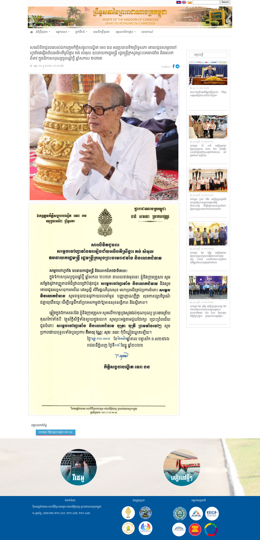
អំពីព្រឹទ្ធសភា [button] (42, 32)
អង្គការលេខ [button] (62, 32)
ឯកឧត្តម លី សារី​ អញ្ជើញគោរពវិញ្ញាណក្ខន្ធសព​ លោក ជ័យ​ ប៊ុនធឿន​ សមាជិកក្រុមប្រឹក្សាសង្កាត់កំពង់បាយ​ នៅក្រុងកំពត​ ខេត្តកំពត (208, 150)
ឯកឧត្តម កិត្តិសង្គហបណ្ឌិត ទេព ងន (55, 432)
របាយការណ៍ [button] (147, 32)
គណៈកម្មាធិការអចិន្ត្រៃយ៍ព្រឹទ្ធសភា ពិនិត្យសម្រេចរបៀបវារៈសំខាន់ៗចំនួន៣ (208, 94)
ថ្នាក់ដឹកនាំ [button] (80, 32)
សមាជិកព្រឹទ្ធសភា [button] (101, 32)
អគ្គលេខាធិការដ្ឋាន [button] (125, 32)
